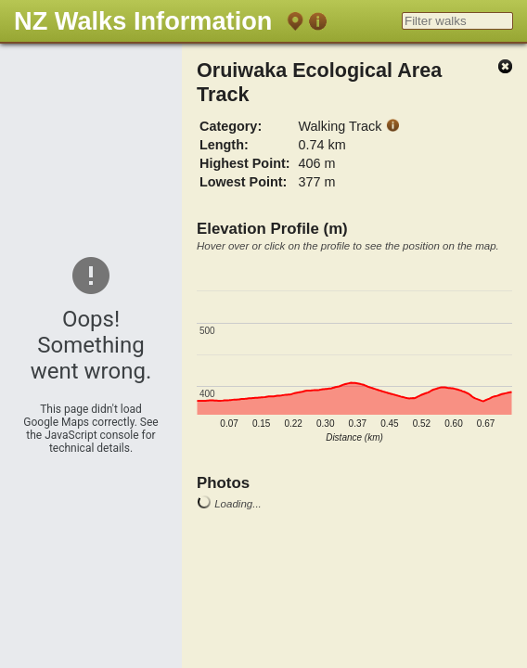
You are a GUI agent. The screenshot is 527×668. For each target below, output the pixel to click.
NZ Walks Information (143, 20)
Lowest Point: (243, 181)
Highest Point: (244, 163)
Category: (230, 126)
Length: (224, 144)
